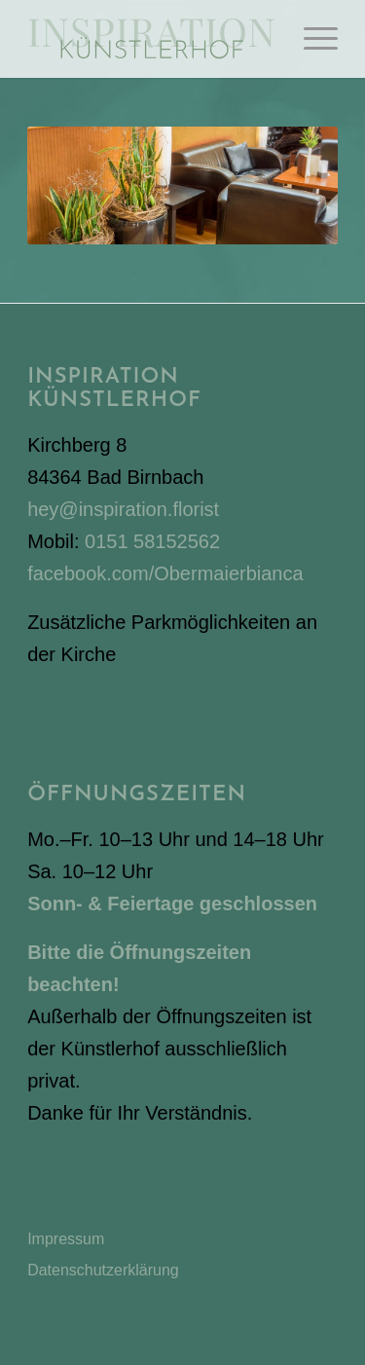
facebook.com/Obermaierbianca (165, 573)
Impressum (65, 1239)
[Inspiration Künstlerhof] (151, 39)
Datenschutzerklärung (103, 1270)
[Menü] (311, 39)
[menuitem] (311, 39)
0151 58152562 (152, 541)
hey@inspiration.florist (123, 509)
